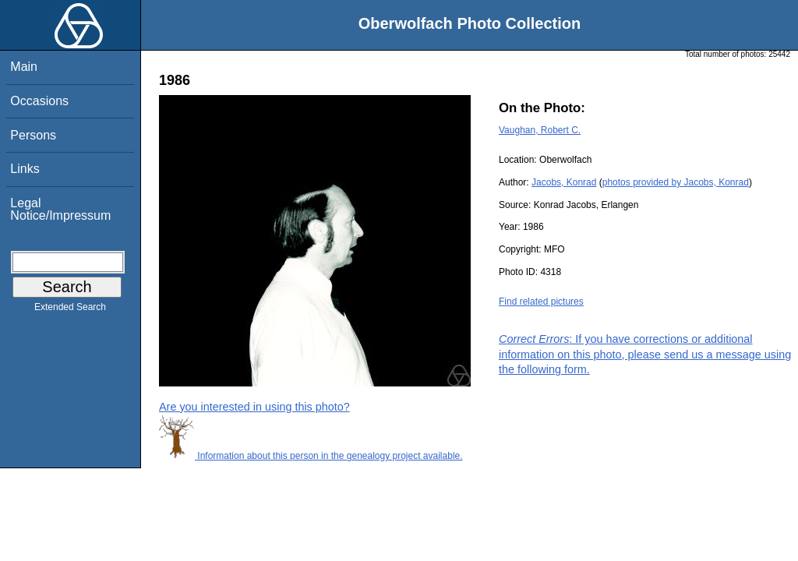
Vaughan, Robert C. (540, 130)
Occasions (39, 101)
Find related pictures (541, 301)
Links (24, 168)
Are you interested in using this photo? (254, 406)
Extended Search (70, 310)
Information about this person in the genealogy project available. (311, 455)
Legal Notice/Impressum (60, 209)
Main (23, 66)
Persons (33, 135)
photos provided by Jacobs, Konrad (675, 182)
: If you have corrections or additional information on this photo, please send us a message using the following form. (645, 354)
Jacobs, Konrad (563, 182)
